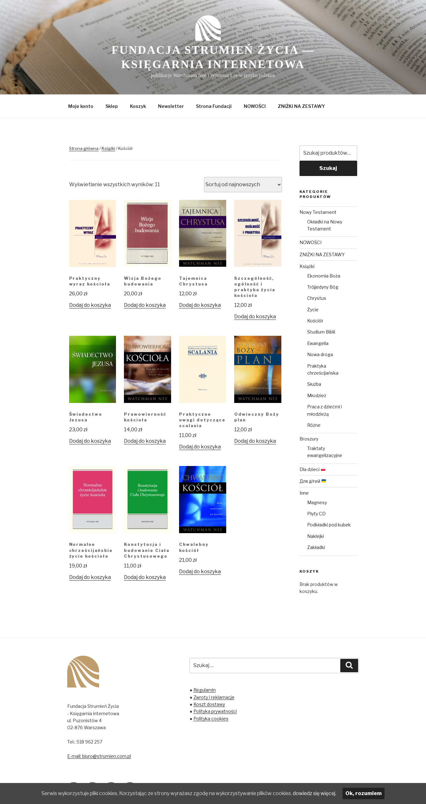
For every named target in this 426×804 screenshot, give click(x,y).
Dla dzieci (312, 469)
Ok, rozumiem (371, 793)
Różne (314, 425)
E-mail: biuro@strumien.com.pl (99, 756)
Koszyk (138, 106)
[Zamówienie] (243, 184)
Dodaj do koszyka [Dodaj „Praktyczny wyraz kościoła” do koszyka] (90, 305)
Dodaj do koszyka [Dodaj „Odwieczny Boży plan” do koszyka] (255, 441)
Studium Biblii (321, 332)
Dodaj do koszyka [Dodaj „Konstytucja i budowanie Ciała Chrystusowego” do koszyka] (145, 577)
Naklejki (315, 536)
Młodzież (316, 395)
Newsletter (171, 106)
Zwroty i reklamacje (214, 697)
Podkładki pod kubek (329, 524)
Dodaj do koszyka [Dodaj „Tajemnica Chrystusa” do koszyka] (200, 305)
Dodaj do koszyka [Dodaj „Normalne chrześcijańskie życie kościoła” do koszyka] (90, 577)
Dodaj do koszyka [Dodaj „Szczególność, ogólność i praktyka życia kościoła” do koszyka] (255, 317)
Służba (314, 384)
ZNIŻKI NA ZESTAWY (301, 106)
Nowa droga (320, 354)
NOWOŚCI (255, 106)
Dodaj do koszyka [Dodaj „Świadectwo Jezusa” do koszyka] (90, 441)
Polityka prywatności (215, 711)
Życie (313, 309)
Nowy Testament (318, 212)
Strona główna (83, 148)
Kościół (315, 320)
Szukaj (328, 168)
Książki (108, 148)
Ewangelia (318, 343)
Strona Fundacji (214, 106)
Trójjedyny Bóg (322, 287)
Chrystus (316, 298)
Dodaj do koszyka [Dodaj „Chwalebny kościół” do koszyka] (200, 571)
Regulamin (204, 690)
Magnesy (317, 502)
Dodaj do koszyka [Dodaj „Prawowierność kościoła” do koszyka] (145, 441)
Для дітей (313, 481)
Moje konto (80, 106)
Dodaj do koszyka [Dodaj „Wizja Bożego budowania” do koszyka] (145, 305)
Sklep (111, 106)
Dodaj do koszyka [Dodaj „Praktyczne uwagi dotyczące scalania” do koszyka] (200, 447)
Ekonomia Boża (323, 276)
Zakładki (316, 547)
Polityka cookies (210, 718)
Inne (304, 493)
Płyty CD (316, 513)
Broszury (309, 438)
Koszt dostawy (209, 704)
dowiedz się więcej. (320, 793)
